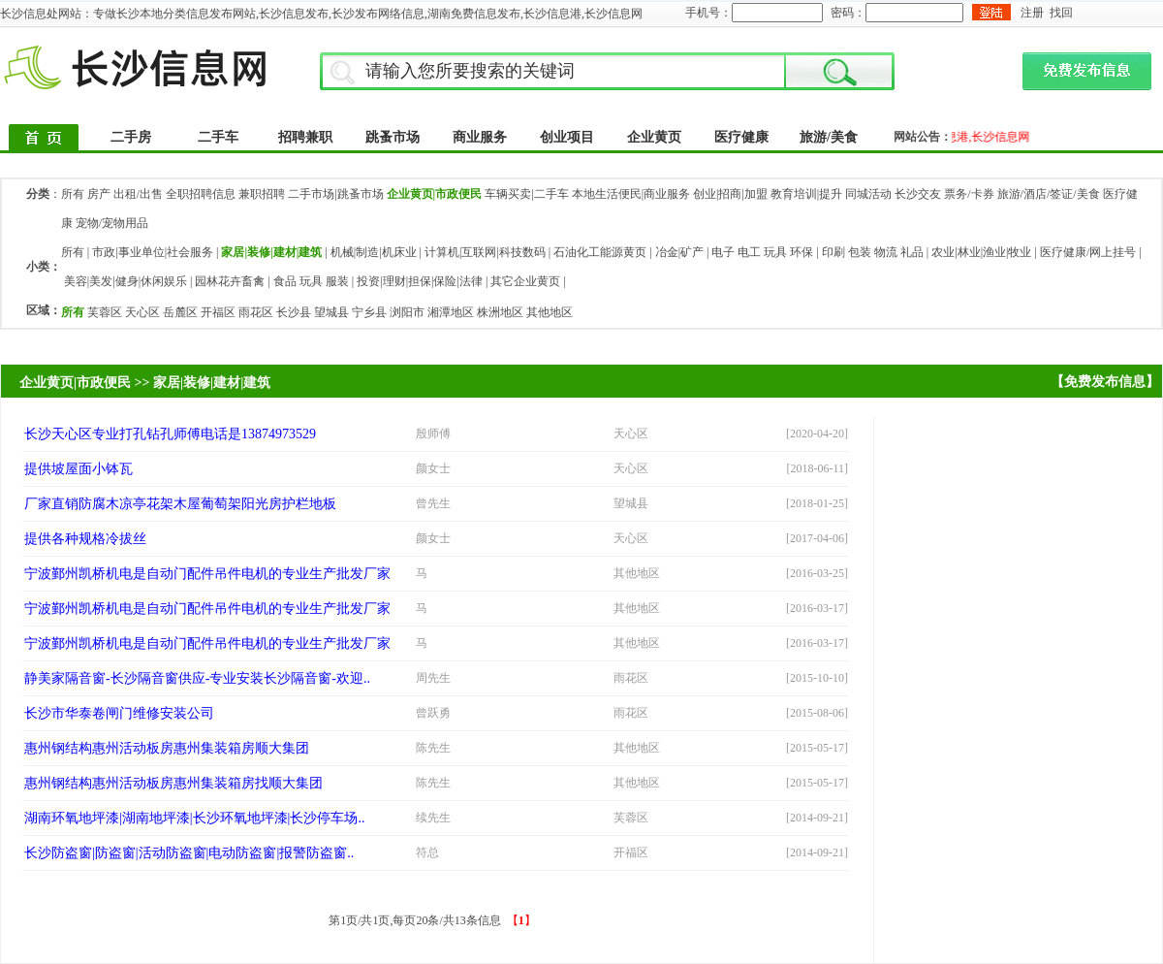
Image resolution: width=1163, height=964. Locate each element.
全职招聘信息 (201, 194)
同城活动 (868, 194)
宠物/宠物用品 (112, 223)
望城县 (331, 312)
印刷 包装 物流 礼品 (873, 252)
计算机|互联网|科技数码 (485, 252)
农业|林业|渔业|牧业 (981, 252)
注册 (1032, 12)
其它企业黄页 (525, 281)
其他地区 (549, 312)
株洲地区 (500, 312)
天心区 (142, 312)
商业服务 (480, 137)
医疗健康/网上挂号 (1088, 252)
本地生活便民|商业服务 (631, 194)
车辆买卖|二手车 (526, 194)
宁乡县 (369, 312)
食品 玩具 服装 (311, 281)
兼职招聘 (261, 194)
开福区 (218, 312)
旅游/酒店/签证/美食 (1048, 194)
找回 (1061, 12)
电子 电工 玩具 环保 (762, 252)
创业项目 (567, 137)
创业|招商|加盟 (730, 194)
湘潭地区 (450, 312)
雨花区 (255, 312)
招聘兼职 (305, 137)
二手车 (218, 137)
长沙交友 (918, 194)
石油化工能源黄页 (599, 252)
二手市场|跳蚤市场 (335, 194)
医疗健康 (741, 137)
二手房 (130, 137)
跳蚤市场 (392, 137)
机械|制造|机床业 (373, 252)
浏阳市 (407, 312)
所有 (72, 194)
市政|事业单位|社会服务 (152, 252)
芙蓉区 (104, 312)
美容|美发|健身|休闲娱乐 (125, 281)
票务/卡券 (968, 194)
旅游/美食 (829, 137)
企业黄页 (654, 137)
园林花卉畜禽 (230, 281)
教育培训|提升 (806, 194)
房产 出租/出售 (125, 194)
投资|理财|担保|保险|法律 (420, 281)
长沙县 (293, 312)
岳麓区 (180, 312)
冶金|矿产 (679, 252)
